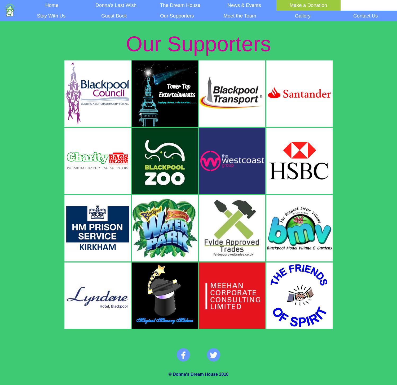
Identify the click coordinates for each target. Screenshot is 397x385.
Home (52, 5)
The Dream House (180, 5)
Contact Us (365, 16)
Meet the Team (240, 16)
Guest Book (114, 16)
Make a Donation (308, 5)
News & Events (244, 5)
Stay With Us (51, 16)
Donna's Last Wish (115, 5)
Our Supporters (177, 16)
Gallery (303, 16)
